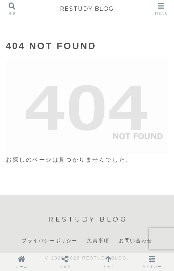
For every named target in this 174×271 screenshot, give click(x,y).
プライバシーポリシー (49, 240)
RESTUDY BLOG (87, 8)
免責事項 (98, 240)
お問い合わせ (135, 240)
